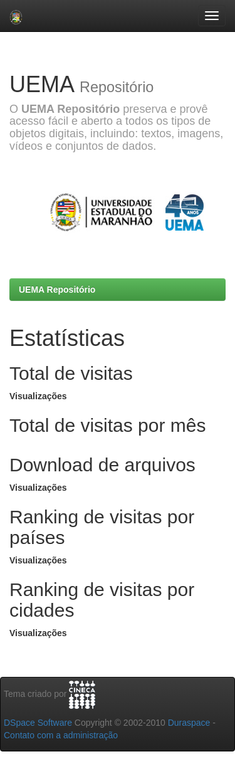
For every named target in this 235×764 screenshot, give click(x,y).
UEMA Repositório (57, 290)
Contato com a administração (61, 735)
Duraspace (189, 723)
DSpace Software (38, 723)
